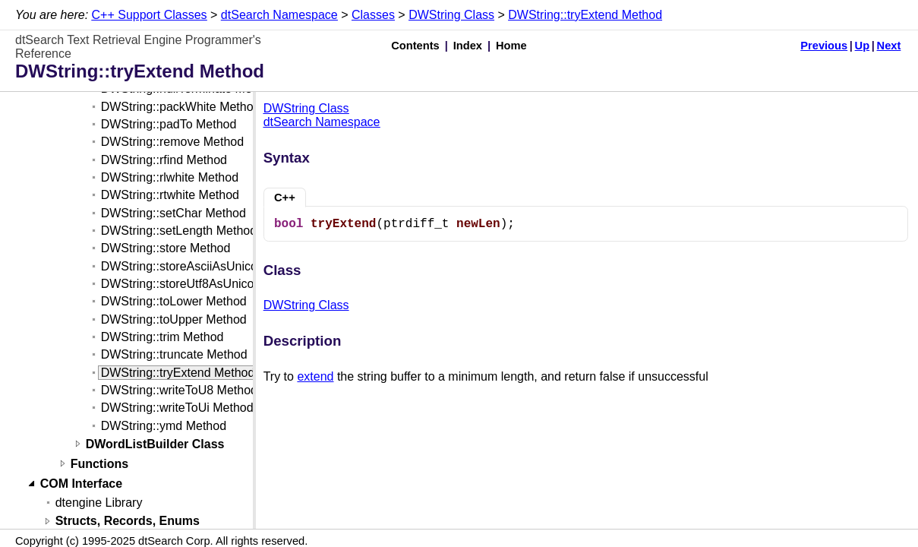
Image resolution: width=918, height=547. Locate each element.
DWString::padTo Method (169, 124)
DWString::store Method (166, 248)
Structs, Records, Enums (127, 521)
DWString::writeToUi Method (177, 407)
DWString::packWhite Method (180, 106)
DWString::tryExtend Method (585, 14)
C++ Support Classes (149, 14)
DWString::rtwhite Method (170, 194)
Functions (99, 463)
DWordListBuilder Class (155, 444)
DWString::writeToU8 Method (179, 390)
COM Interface (81, 483)
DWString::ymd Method (163, 425)
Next (889, 46)
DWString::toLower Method (174, 301)
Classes (373, 14)
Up (862, 46)
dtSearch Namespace (279, 14)
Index (467, 46)
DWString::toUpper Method (174, 319)
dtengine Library (99, 502)
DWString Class (451, 14)
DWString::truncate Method (174, 354)
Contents (415, 46)
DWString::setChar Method (173, 213)
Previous (823, 46)
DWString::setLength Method (179, 230)
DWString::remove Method (172, 141)
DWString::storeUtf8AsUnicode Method (206, 283)
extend (315, 376)
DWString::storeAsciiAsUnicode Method (208, 266)
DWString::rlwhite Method (169, 177)
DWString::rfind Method (164, 159)
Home (511, 46)
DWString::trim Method (162, 336)
